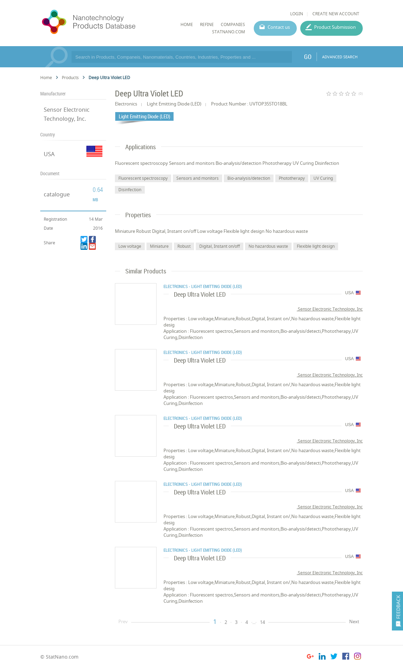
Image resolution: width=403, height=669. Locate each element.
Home (46, 78)
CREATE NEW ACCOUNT (335, 14)
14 (262, 622)
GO (307, 56)
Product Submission (335, 27)
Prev (123, 621)
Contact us (279, 27)
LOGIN (296, 14)
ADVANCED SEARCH (340, 56)
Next (354, 621)
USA (49, 154)
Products (70, 78)
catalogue (57, 194)
